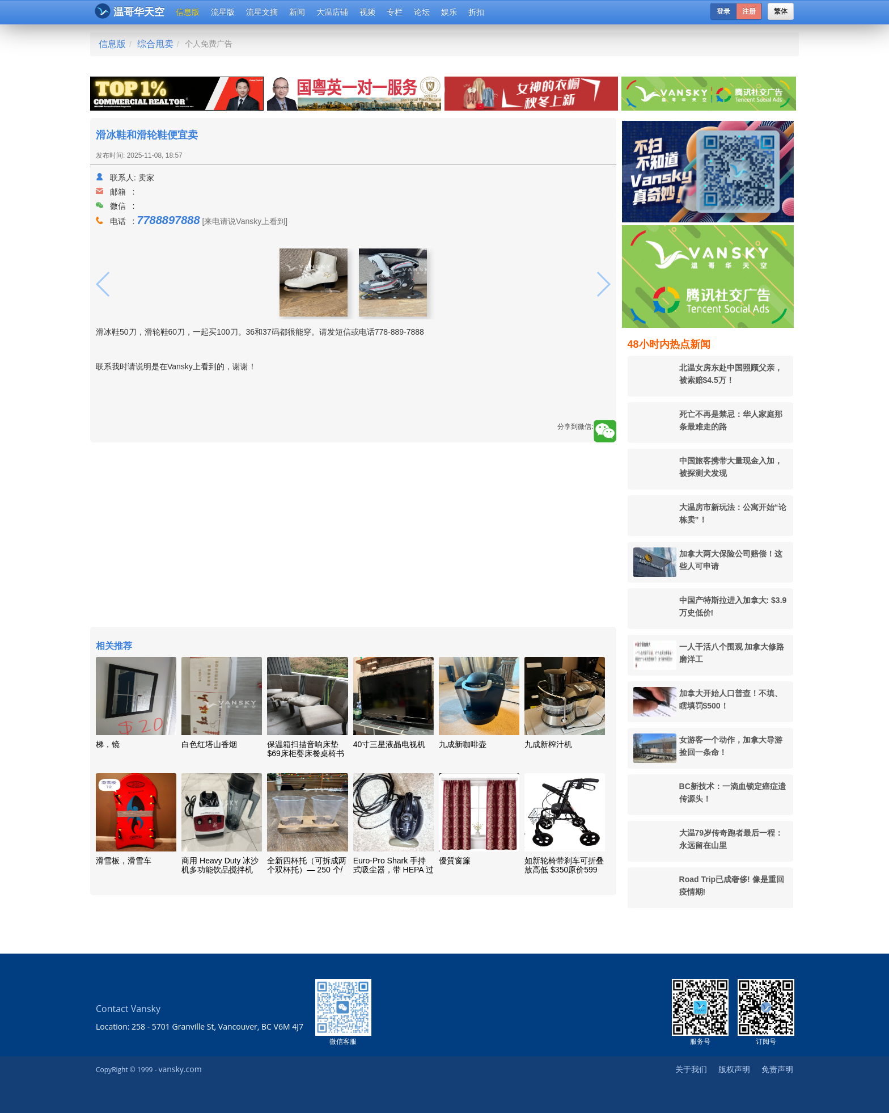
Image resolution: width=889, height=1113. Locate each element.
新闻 (297, 11)
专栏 (395, 11)
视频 (367, 11)
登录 (723, 11)
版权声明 (734, 1069)
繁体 (781, 11)
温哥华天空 (129, 11)
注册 (749, 11)
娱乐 (449, 11)
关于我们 (691, 1069)
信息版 (188, 11)
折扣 (476, 11)
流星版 (223, 11)
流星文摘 (262, 11)
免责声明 (777, 1069)
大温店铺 (332, 11)
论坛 (422, 11)
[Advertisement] (353, 536)
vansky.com (179, 1069)
